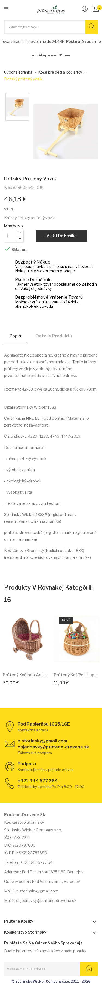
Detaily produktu (54, 336)
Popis (15, 336)
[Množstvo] (10, 236)
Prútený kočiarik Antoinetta (25, 675)
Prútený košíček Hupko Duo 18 (77, 675)
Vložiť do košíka (61, 235)
